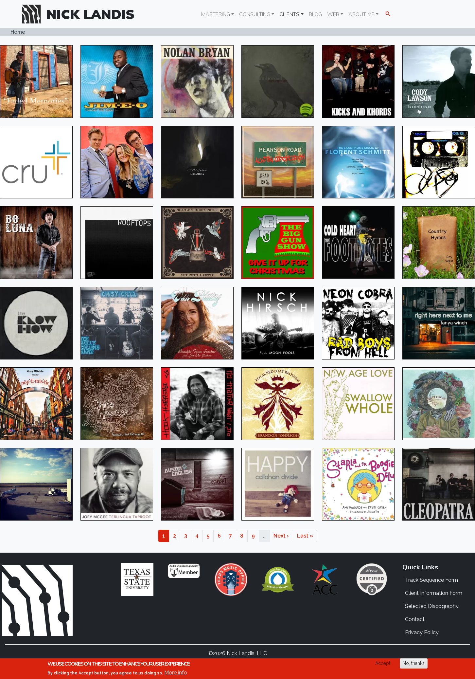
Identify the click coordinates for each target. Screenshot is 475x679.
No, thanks (414, 663)
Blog (315, 14)
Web (333, 14)
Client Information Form (433, 593)
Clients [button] (289, 14)
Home (17, 32)
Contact (415, 619)
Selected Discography (432, 606)
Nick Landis (90, 14)
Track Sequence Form (431, 580)
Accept (382, 663)
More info (175, 673)
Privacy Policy (422, 632)
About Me (361, 14)
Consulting (254, 14)
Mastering (215, 14)
